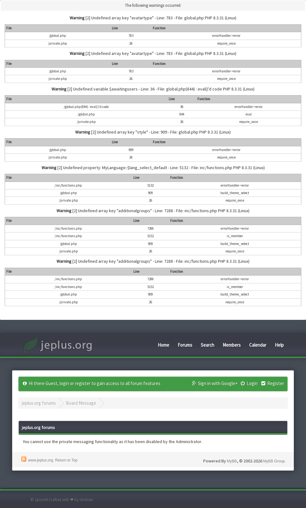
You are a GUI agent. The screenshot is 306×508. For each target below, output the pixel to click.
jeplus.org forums (39, 403)
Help (279, 345)
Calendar (257, 345)
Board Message (81, 403)
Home (163, 345)
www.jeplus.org (40, 460)
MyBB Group (274, 461)
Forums (185, 345)
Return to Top (66, 460)
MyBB (232, 461)
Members (232, 345)
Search (207, 345)
